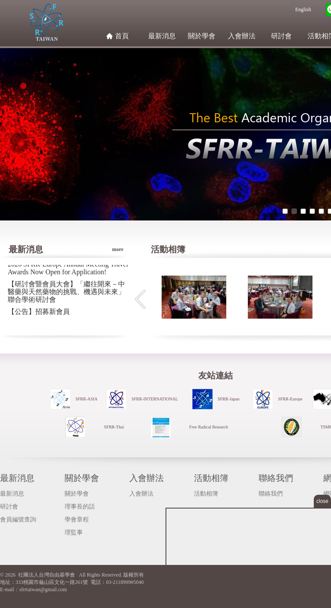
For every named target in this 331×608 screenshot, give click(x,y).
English (303, 9)
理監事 (74, 532)
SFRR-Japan (229, 399)
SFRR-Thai (114, 427)
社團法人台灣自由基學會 (46, 22)
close (322, 501)
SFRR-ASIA (86, 399)
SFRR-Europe (290, 399)
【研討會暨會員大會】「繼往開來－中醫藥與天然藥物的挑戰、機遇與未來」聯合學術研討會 (66, 292)
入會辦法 (242, 36)
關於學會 (201, 36)
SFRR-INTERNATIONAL (154, 399)
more (120, 243)
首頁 (122, 36)
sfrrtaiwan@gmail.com (43, 589)
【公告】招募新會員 (39, 312)
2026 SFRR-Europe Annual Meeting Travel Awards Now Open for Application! (68, 268)
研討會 (281, 36)
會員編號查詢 (18, 519)
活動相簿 (211, 478)
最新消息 (162, 36)
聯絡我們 (276, 478)
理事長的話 (80, 506)
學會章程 (77, 519)
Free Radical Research (208, 427)
